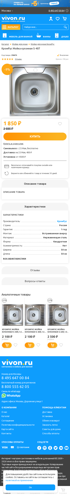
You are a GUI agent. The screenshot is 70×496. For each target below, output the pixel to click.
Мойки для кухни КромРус (42, 44)
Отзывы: (18, 59)
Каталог (5, 44)
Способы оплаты (50, 433)
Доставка (47, 412)
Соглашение (8, 420)
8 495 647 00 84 (15, 378)
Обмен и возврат (51, 420)
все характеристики (14, 258)
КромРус (62, 221)
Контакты (6, 433)
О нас (4, 412)
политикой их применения (19, 480)
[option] (35, 89)
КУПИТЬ (35, 136)
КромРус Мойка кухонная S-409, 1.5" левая (35, 330)
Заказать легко (50, 425)
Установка (47, 416)
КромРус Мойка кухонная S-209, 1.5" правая (58, 330)
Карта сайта (8, 429)
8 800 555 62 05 (15, 387)
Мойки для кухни (20, 44)
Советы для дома (51, 429)
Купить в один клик (13, 143)
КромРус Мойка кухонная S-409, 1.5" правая (12, 330)
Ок (30, 487)
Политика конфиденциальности (18, 425)
